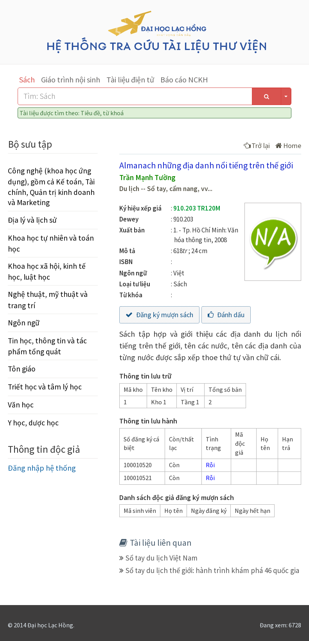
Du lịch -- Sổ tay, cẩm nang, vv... (165, 188)
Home (288, 145)
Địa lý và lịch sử (32, 220)
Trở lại (257, 145)
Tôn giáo (22, 368)
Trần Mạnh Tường (147, 177)
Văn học (21, 404)
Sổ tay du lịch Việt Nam (162, 557)
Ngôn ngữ (24, 322)
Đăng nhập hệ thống (42, 468)
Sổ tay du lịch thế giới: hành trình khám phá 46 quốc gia (212, 570)
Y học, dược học (33, 422)
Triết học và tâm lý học (45, 386)
